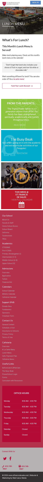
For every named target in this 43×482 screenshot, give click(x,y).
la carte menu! (19, 79)
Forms (4, 377)
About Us (5, 220)
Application (6, 276)
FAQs (4, 239)
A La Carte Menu (8, 350)
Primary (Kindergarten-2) (11, 254)
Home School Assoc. (10, 226)
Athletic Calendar (8, 294)
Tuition (4, 279)
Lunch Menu (6, 353)
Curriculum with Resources (12, 381)
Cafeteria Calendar (9, 297)
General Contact (8, 325)
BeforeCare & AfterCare (11, 368)
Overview (5, 273)
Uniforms (5, 232)
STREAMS (6, 247)
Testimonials (7, 236)
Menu (35, 3)
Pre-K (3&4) (6, 251)
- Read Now (21, 153)
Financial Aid (7, 282)
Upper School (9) (8, 263)
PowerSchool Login (9, 374)
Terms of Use (7, 337)
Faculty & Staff (7, 223)
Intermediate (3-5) (9, 257)
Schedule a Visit (8, 328)
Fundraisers (6, 309)
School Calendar (8, 291)
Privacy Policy (7, 334)
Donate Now (7, 306)
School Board (7, 229)
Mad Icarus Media (19, 478)
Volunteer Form (8, 316)
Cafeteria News (8, 359)
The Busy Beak (8, 371)
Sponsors (6, 313)
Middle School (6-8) (9, 260)
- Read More (19, 125)
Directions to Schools (10, 331)
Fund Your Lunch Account (20, 86)
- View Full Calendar (21, 199)
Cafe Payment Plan (9, 356)
